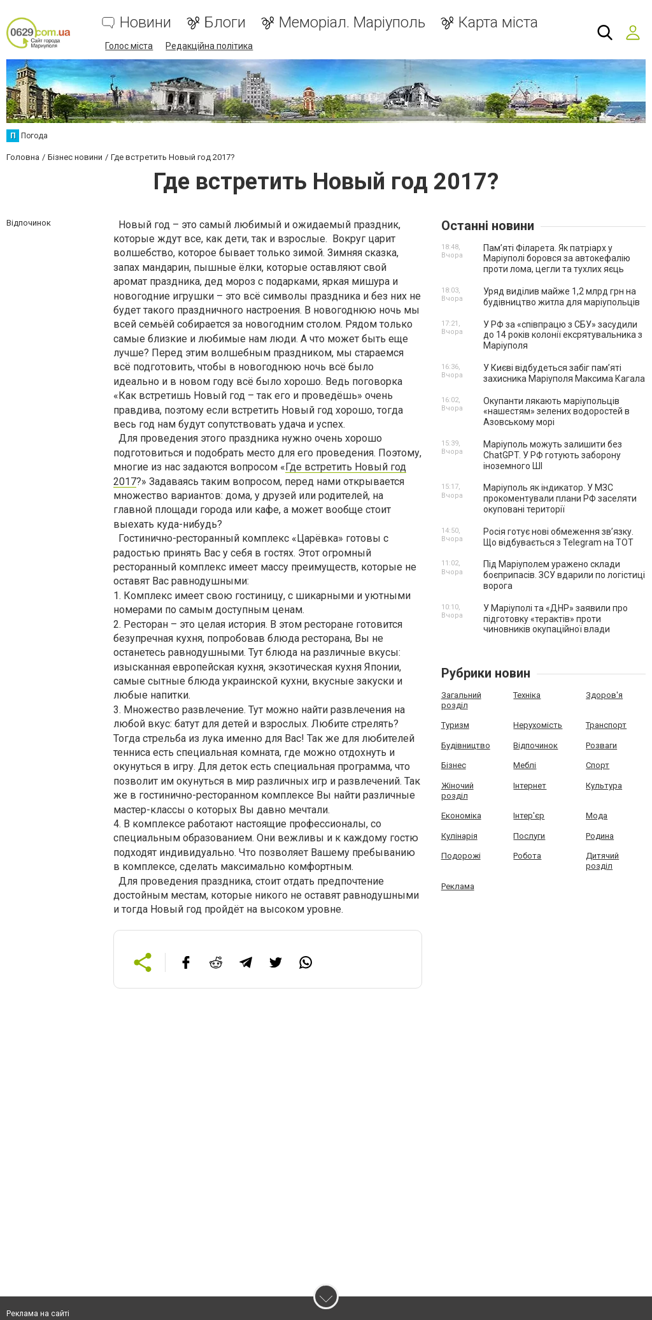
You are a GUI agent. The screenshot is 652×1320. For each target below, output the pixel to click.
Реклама (457, 886)
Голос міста (129, 46)
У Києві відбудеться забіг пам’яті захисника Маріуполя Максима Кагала (564, 373)
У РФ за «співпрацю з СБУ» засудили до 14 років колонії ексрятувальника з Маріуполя (562, 335)
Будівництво (465, 745)
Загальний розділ (461, 700)
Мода (596, 815)
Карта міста (498, 22)
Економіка (461, 815)
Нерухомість (537, 725)
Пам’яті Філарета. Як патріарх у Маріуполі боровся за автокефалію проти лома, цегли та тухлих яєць (556, 259)
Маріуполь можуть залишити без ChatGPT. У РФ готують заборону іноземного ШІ (552, 455)
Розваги (601, 745)
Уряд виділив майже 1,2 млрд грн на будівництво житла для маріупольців (561, 296)
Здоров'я (604, 695)
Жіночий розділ (457, 791)
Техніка (527, 695)
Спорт (597, 765)
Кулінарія (459, 836)
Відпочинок (535, 745)
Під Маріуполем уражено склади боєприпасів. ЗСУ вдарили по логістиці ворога (564, 575)
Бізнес (453, 765)
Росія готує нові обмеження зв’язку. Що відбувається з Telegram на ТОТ (558, 537)
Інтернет (529, 785)
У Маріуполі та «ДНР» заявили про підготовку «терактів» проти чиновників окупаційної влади (555, 619)
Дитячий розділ (602, 861)
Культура (604, 785)
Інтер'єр (528, 815)
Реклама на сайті (37, 1313)
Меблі (524, 765)
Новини (145, 22)
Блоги (225, 22)
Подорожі (461, 855)
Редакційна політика (209, 46)
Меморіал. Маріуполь (352, 22)
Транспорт (606, 725)
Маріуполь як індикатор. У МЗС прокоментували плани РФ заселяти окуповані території (560, 498)
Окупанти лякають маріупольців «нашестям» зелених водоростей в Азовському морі (556, 412)
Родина (600, 836)
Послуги (529, 836)
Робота (527, 855)
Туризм (455, 725)
